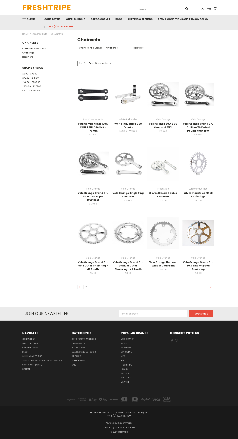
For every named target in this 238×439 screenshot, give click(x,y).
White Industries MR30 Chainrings (198, 194)
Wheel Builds (78, 360)
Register (38, 364)
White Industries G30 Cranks (128, 125)
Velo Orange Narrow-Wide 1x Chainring (163, 264)
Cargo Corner (100, 19)
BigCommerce (125, 422)
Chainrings (28, 52)
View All (125, 382)
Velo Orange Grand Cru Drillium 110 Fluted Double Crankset (198, 127)
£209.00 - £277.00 (31, 86)
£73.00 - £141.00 (30, 77)
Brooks (125, 373)
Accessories (78, 347)
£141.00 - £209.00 (31, 82)
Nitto (123, 343)
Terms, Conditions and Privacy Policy (183, 19)
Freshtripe (126, 364)
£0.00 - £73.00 (29, 73)
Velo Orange (127, 339)
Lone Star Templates (125, 427)
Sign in (26, 364)
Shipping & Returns (140, 19)
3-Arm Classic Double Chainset (163, 194)
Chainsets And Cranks (34, 48)
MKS (123, 356)
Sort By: (83, 63)
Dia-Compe (126, 352)
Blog (118, 19)
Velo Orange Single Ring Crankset (128, 194)
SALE (74, 364)
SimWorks (126, 347)
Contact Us (52, 19)
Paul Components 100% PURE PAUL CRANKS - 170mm (93, 127)
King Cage (126, 377)
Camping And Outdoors (84, 352)
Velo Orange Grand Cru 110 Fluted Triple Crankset (93, 196)
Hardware (27, 56)
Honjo (124, 369)
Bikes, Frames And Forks (84, 339)
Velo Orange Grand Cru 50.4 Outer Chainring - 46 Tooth (93, 266)
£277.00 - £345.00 (31, 90)
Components (78, 343)
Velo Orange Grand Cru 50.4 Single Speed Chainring (198, 266)
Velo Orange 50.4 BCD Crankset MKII (163, 125)
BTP (122, 360)
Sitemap (26, 369)
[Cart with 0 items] (215, 8)
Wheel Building (75, 19)
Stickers (76, 356)
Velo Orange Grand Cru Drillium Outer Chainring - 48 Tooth (128, 266)
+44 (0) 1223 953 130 (60, 26)
